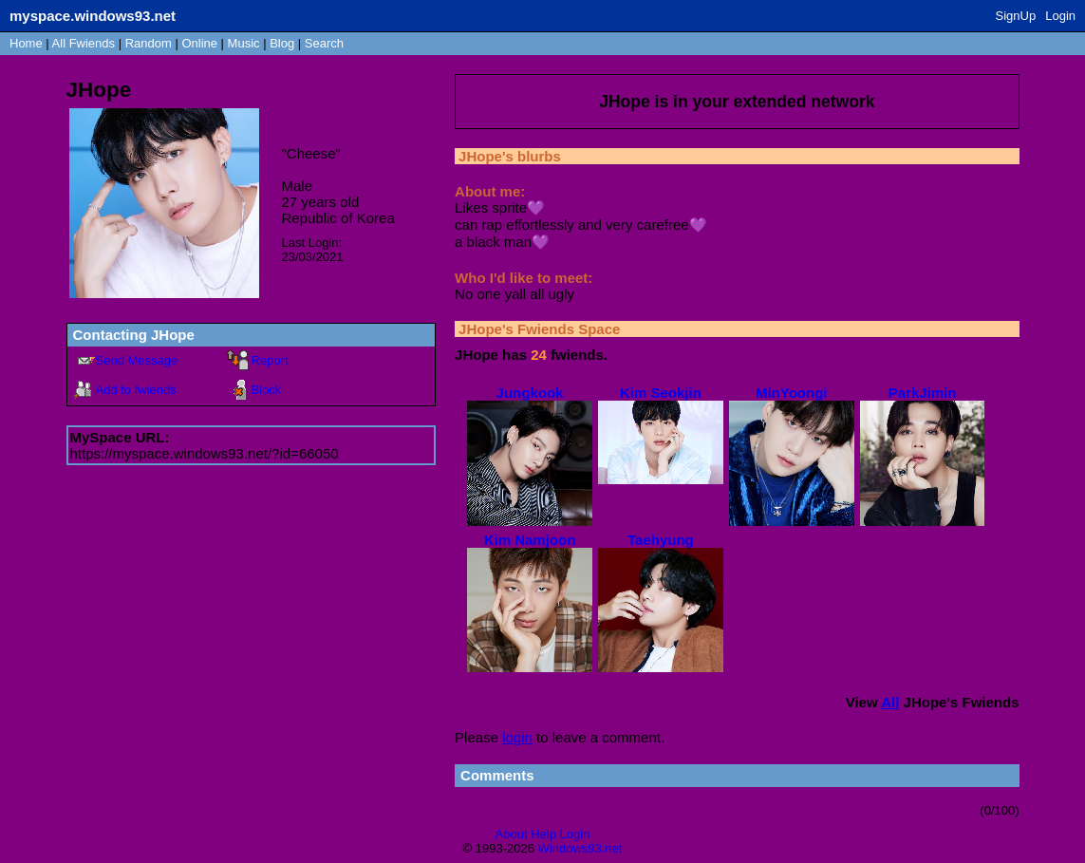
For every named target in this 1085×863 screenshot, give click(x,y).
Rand (148, 43)
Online (199, 43)
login (517, 737)
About (512, 834)
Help (543, 834)
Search (324, 43)
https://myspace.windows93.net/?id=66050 (204, 453)
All (83, 43)
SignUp (1016, 16)
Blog (282, 43)
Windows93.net (580, 848)
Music (244, 43)
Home (26, 43)
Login (1060, 16)
